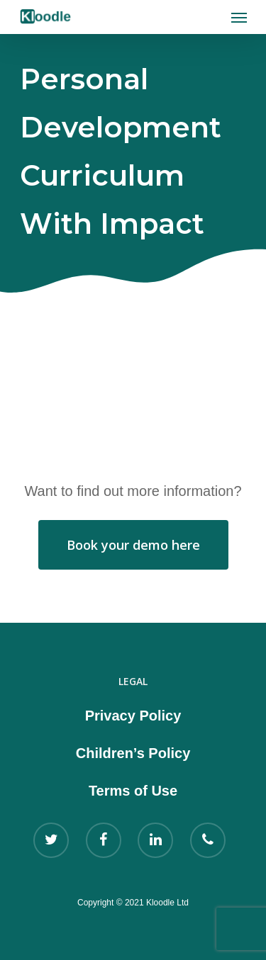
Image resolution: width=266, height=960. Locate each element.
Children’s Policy (133, 753)
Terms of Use (133, 790)
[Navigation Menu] (239, 17)
